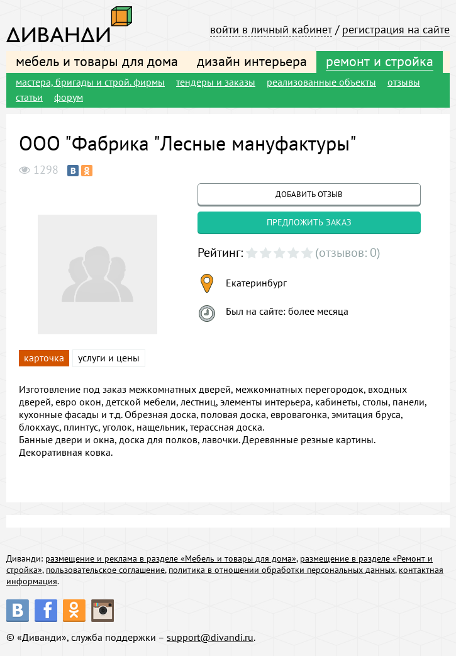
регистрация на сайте (396, 29)
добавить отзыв (309, 194)
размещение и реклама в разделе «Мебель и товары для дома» (170, 558)
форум (68, 97)
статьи (29, 97)
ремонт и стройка (379, 61)
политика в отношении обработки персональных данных (282, 569)
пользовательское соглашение (105, 569)
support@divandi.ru (210, 637)
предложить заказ (309, 222)
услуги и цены (109, 357)
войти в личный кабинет (271, 29)
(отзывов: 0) (348, 252)
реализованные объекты (321, 82)
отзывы (403, 82)
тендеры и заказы (215, 82)
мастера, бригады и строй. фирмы (90, 82)
